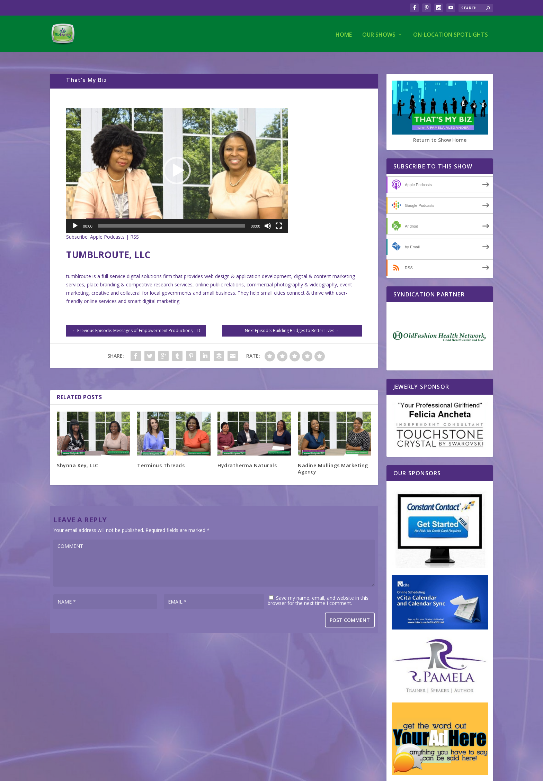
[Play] (75, 216)
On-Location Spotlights (450, 33)
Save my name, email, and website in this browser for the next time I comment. (318, 591)
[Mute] (267, 216)
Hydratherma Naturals (247, 456)
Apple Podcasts (107, 227)
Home (344, 33)
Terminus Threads (161, 456)
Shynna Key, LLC (77, 456)
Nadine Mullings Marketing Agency (333, 459)
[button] (177, 161)
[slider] (171, 216)
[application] (177, 161)
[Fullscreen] (278, 216)
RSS (134, 227)
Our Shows (378, 33)
